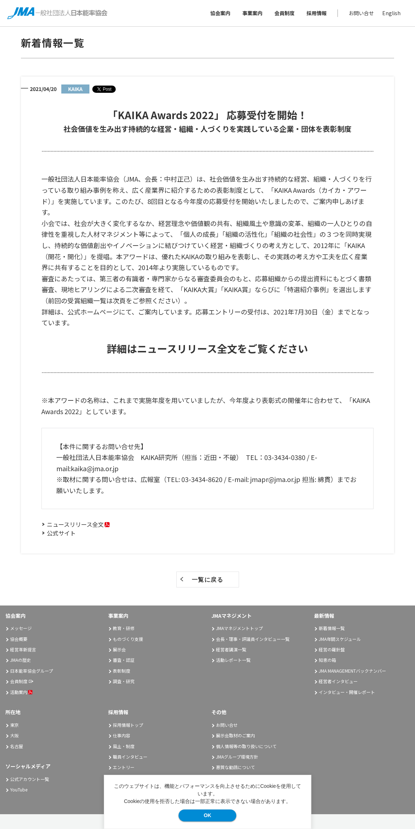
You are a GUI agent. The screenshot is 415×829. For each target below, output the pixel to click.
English (391, 13)
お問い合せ (361, 13)
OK (207, 815)
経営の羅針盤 (332, 649)
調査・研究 (123, 681)
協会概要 (18, 639)
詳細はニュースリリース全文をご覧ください (207, 348)
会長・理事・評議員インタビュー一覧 (253, 639)
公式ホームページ (93, 311)
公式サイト (61, 533)
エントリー (123, 767)
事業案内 (252, 13)
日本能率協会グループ (31, 671)
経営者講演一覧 (231, 649)
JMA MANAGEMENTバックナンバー (352, 671)
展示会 (119, 649)
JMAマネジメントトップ (239, 628)
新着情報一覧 (332, 628)
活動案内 (21, 692)
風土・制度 (123, 746)
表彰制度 (121, 671)
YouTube (18, 789)
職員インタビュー (130, 757)
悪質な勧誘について (235, 767)
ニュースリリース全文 (75, 524)
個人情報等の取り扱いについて (246, 746)
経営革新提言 (23, 649)
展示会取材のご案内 (235, 735)
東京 (14, 725)
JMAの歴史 (20, 660)
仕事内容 (121, 735)
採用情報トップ (128, 725)
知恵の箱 (327, 660)
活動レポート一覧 (233, 660)
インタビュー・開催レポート (347, 692)
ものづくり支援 (128, 639)
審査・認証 (123, 660)
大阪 (14, 735)
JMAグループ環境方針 (237, 757)
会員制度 (284, 13)
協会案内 (220, 13)
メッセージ (21, 628)
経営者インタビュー (338, 681)
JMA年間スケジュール (340, 639)
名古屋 (16, 746)
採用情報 (316, 13)
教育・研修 (123, 628)
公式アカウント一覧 (29, 779)
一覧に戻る (208, 580)
